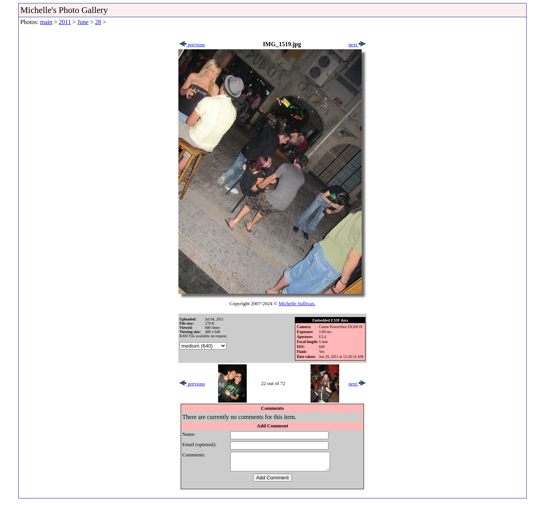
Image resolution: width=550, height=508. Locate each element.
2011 (65, 22)
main (46, 22)
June (82, 22)
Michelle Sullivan (296, 303)
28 (98, 22)
